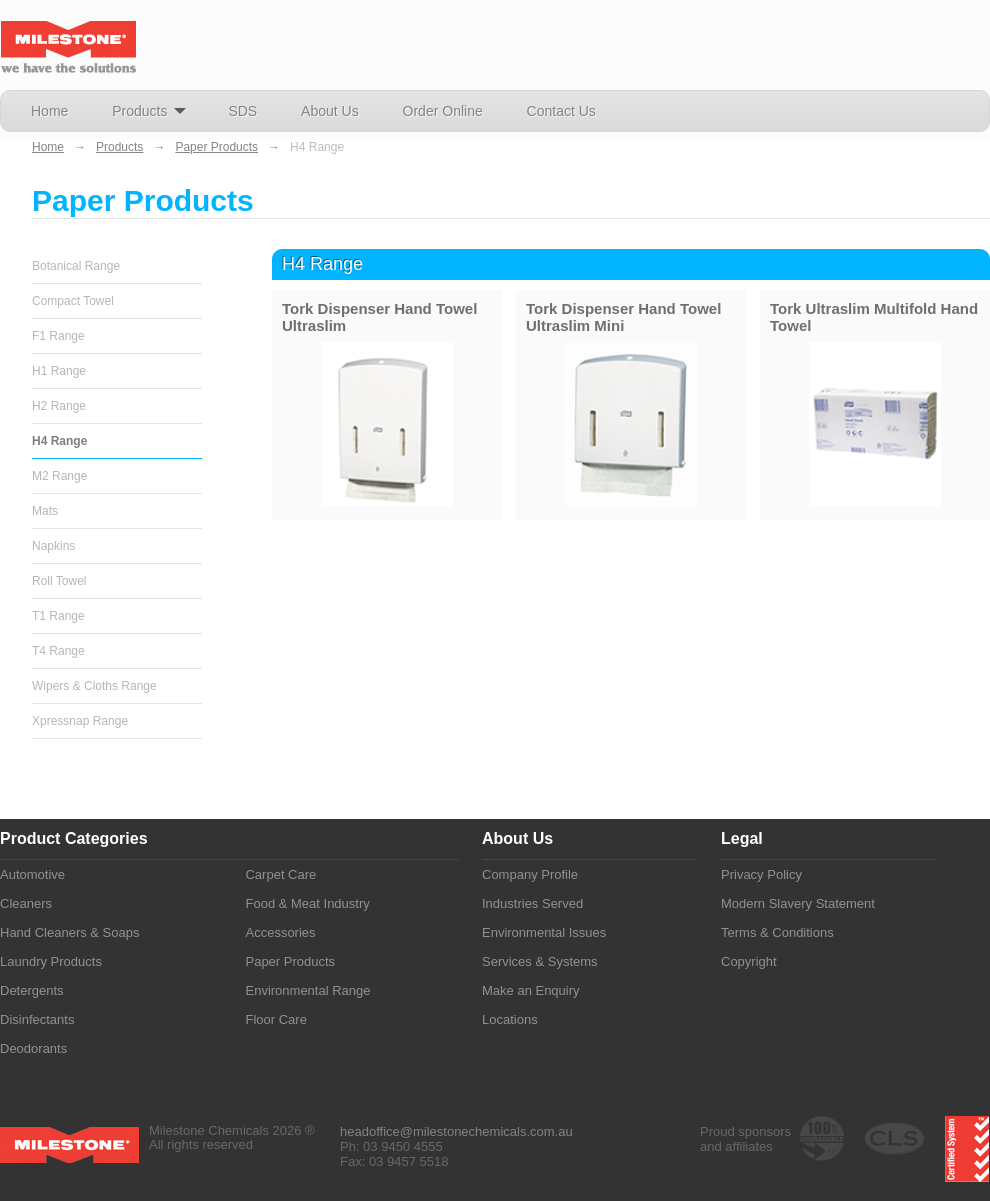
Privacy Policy (761, 874)
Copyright (749, 961)
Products (148, 116)
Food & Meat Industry (307, 903)
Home (49, 111)
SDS (242, 111)
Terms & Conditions (777, 932)
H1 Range (59, 371)
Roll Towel (59, 581)
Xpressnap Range (80, 721)
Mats (45, 511)
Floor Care (275, 1019)
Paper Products (216, 147)
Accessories (280, 932)
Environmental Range (307, 990)
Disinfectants (37, 1019)
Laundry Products (51, 961)
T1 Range (58, 616)
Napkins (53, 546)
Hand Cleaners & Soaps (69, 932)
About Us (330, 111)
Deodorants (33, 1048)
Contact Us (561, 111)
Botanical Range (76, 266)
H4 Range (59, 441)
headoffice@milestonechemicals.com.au (456, 1131)
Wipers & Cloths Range (94, 686)
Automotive (32, 874)
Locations (510, 1019)
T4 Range (58, 651)
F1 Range (58, 336)
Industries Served (532, 903)
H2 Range (59, 406)
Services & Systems (540, 961)
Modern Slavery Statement (798, 903)
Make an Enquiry (531, 990)
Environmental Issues (544, 932)
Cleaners (26, 903)
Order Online (443, 111)
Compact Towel (73, 301)
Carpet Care (280, 874)
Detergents (32, 990)
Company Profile (530, 874)
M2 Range (59, 476)
